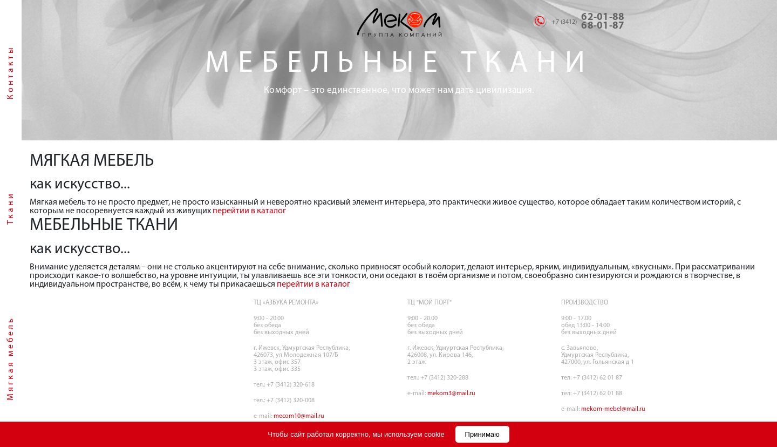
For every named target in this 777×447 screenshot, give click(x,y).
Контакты (10, 72)
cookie (434, 434)
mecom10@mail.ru (299, 416)
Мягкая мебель (10, 358)
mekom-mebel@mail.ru (613, 409)
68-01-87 (602, 26)
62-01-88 (602, 17)
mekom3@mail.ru (451, 393)
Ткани (10, 208)
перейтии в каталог (249, 211)
